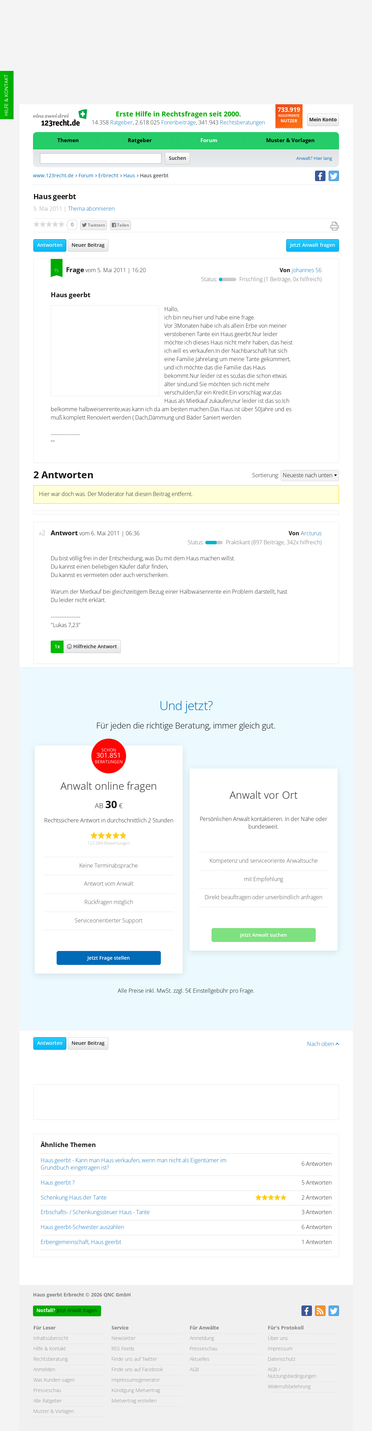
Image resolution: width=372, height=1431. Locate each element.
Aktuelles (199, 1359)
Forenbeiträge (178, 122)
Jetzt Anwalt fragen (312, 245)
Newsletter (123, 1338)
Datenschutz (281, 1359)
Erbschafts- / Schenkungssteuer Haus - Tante (95, 1212)
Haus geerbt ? (58, 1183)
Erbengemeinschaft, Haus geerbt (81, 1242)
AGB (194, 1369)
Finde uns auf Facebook (137, 1369)
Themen (68, 140)
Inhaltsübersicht (50, 1338)
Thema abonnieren (91, 209)
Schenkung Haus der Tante (74, 1198)
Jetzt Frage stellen (108, 957)
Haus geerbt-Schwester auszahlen (82, 1227)
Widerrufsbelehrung (289, 1386)
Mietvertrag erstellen (134, 1401)
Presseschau (47, 1390)
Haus (129, 175)
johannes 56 (307, 270)
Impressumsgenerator (135, 1380)
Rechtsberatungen (242, 122)
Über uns (278, 1338)
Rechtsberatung (50, 1359)
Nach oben (323, 1044)
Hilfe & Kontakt (6, 95)
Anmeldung (202, 1338)
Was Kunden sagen (54, 1380)
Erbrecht (108, 175)
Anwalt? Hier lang (314, 158)
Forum (208, 140)
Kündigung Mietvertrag (135, 1390)
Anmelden (44, 1369)
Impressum (280, 1349)
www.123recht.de (53, 175)
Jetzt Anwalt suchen (263, 935)
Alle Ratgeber (47, 1401)
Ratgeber (121, 122)
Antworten (50, 245)
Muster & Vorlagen (290, 140)
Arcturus (311, 533)
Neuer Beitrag (88, 245)
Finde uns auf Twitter (134, 1359)
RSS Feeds (122, 1349)
